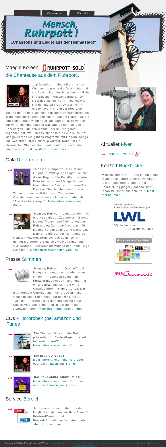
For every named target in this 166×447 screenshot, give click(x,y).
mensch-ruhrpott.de (136, 443)
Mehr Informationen (48, 424)
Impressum (155, 443)
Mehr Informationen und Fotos (61, 308)
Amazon (52, 363)
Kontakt (82, 13)
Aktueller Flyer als (120, 153)
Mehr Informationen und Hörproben (58, 345)
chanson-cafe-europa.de (84, 443)
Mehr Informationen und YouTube (54, 250)
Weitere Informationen (51, 149)
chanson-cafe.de (59, 443)
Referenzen (54, 13)
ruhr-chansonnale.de (111, 443)
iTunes (71, 363)
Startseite (27, 13)
